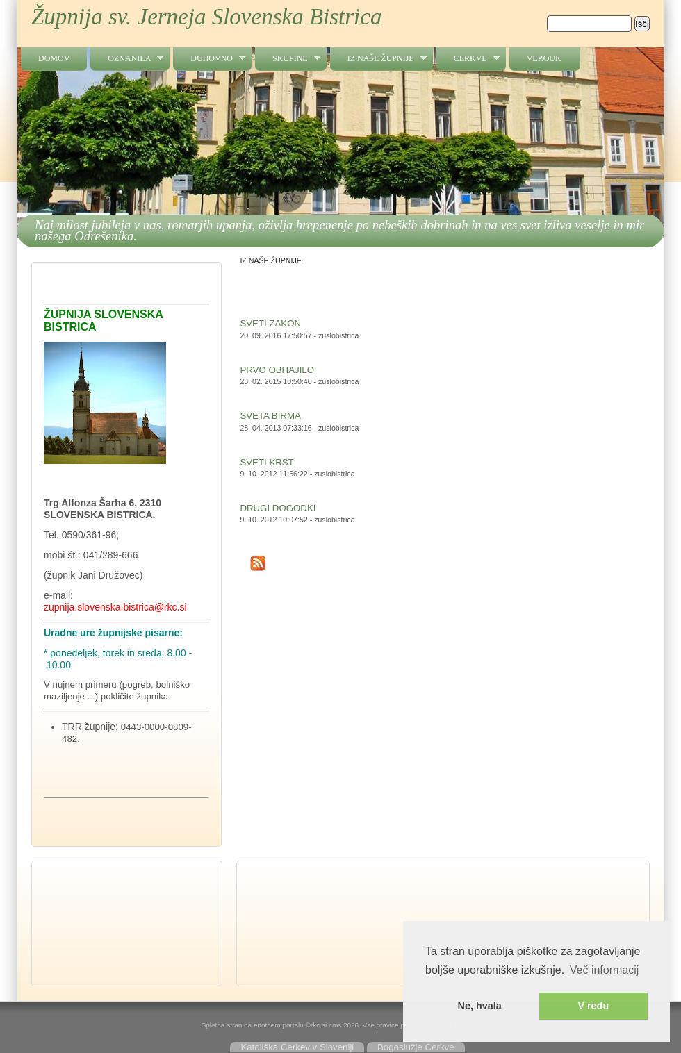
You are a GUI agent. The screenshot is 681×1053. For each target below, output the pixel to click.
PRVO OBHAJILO (277, 370)
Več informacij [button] (604, 970)
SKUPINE (287, 58)
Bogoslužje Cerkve (415, 1047)
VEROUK (544, 58)
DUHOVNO (209, 58)
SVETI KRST (266, 462)
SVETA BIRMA (270, 416)
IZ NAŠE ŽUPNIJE (378, 58)
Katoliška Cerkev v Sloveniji (297, 1047)
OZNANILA (126, 58)
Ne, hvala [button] (480, 1005)
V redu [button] (593, 1005)
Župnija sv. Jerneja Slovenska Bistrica (206, 16)
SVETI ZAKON (270, 323)
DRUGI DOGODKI (277, 508)
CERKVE (468, 58)
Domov (53, 58)
